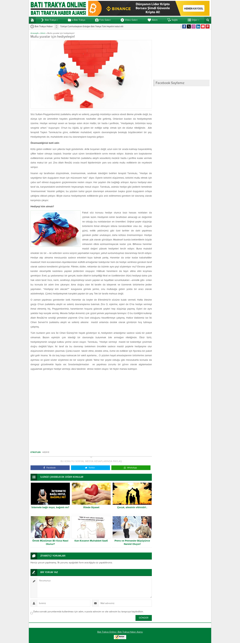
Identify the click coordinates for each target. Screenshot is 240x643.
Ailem (43, 33)
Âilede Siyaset (91, 507)
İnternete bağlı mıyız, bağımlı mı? (50, 507)
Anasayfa (34, 33)
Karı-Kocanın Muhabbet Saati (91, 540)
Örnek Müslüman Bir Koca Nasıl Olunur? (50, 542)
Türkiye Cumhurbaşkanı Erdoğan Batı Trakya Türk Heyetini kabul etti (91, 26)
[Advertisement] (91, 409)
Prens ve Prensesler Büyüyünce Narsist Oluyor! (132, 542)
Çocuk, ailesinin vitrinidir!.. (132, 507)
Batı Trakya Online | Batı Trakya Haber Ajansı (120, 632)
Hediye (45, 452)
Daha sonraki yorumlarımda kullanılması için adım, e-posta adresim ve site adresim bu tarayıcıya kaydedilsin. (88, 611)
